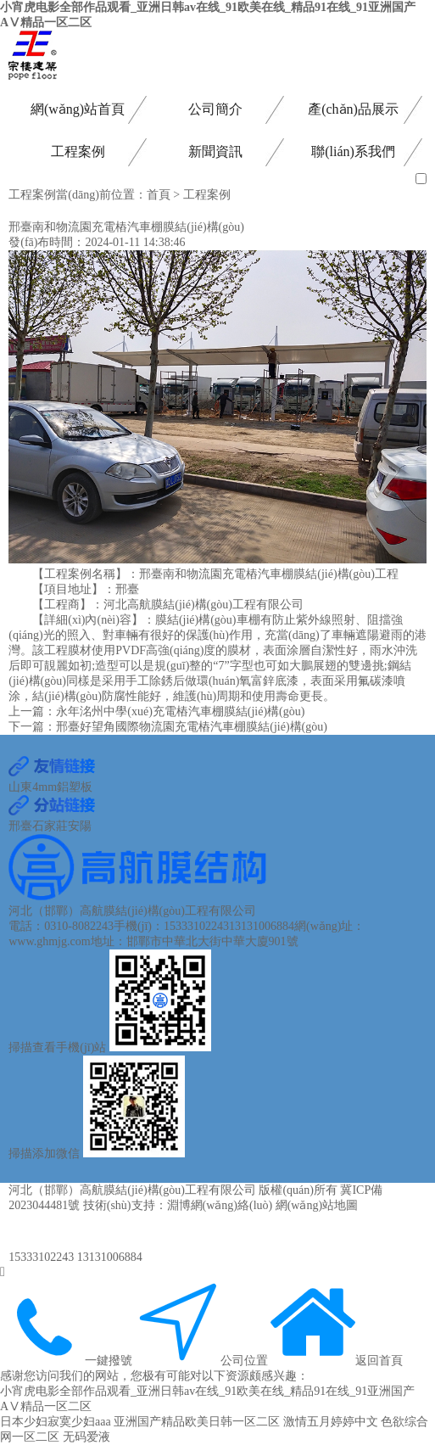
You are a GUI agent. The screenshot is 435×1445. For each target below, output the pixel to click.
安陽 (80, 826)
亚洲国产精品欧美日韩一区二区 (197, 1421)
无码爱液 (86, 1437)
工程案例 (78, 151)
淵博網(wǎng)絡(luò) (220, 1205)
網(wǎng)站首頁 (78, 109)
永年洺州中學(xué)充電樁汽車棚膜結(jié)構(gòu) (180, 711)
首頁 (158, 194)
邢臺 (20, 826)
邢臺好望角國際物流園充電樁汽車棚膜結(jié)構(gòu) (191, 726)
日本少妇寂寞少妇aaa (55, 1421)
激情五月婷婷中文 (330, 1421)
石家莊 (50, 826)
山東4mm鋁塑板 (50, 787)
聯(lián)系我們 (353, 151)
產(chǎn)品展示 (353, 109)
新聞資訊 (215, 151)
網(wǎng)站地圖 (317, 1205)
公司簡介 (215, 109)
